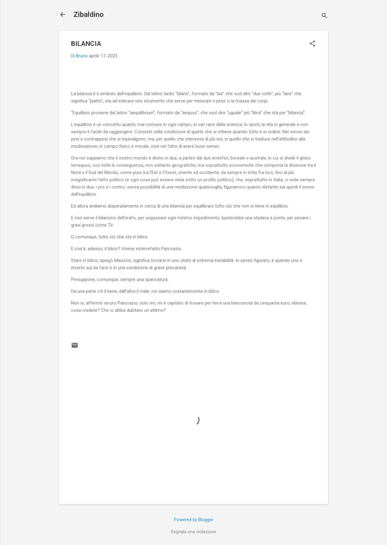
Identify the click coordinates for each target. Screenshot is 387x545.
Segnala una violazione (193, 531)
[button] (312, 44)
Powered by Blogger (193, 519)
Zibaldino (88, 14)
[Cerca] (324, 16)
